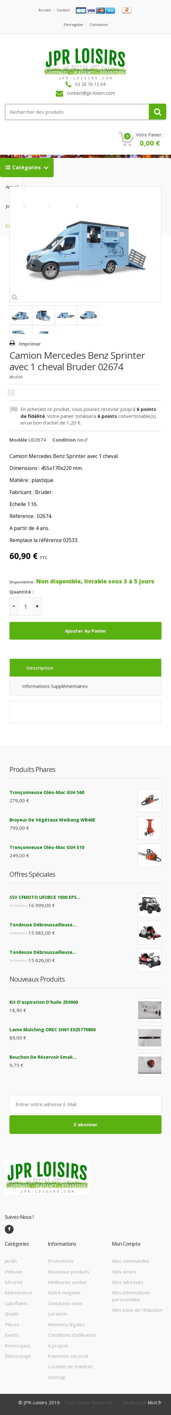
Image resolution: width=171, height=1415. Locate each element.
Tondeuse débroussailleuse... (42, 925)
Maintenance (18, 1292)
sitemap (57, 1377)
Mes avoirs (124, 1271)
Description (40, 668)
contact (63, 10)
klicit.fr (155, 1402)
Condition (64, 440)
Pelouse (13, 1271)
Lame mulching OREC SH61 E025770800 (52, 1030)
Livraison (57, 1313)
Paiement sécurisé (68, 1356)
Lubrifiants (16, 1303)
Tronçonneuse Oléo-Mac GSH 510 (46, 847)
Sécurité (13, 1282)
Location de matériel (70, 1366)
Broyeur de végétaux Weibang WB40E (52, 820)
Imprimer (30, 343)
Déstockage (18, 1356)
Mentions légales (66, 1324)
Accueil (44, 10)
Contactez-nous (65, 1303)
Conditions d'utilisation (72, 1335)
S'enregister (73, 24)
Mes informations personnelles (131, 1295)
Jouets (12, 1335)
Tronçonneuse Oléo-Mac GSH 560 (46, 792)
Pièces (12, 1324)
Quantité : (21, 591)
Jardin (11, 1261)
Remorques (17, 1345)
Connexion (99, 24)
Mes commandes (130, 1261)
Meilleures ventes (67, 1282)
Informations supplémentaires (55, 686)
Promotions (61, 1261)
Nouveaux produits (68, 1271)
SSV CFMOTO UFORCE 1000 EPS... (44, 897)
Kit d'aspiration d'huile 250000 (43, 1002)
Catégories (23, 167)
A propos (58, 1345)
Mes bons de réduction (137, 1310)
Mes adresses (127, 1282)
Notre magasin (64, 1292)
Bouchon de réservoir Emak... (43, 1057)
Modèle (18, 440)
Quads (12, 1313)
